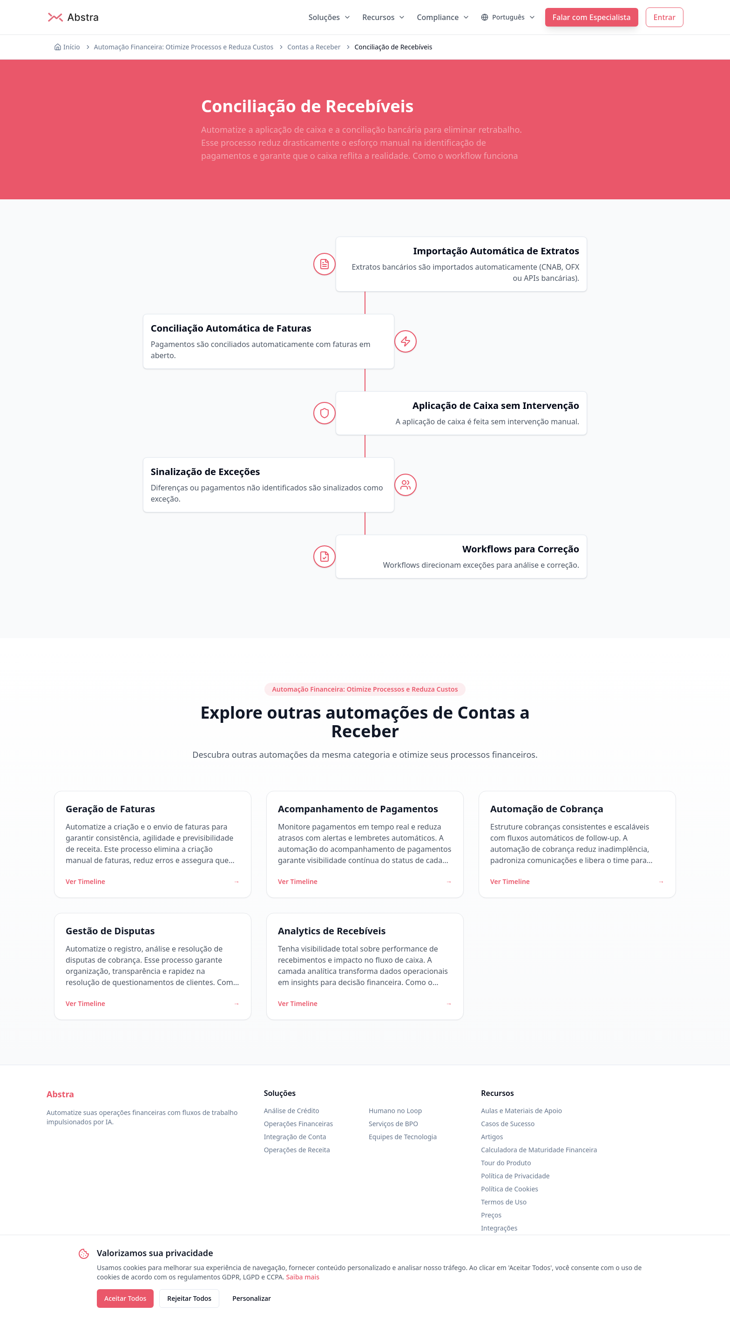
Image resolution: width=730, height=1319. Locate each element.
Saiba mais (302, 1276)
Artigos (492, 1136)
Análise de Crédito (291, 1110)
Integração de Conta (295, 1136)
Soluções (330, 17)
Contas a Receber (313, 46)
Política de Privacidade (515, 1175)
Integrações (499, 1228)
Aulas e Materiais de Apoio (521, 1110)
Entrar (665, 17)
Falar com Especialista (592, 17)
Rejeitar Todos (189, 1298)
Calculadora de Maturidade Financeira (539, 1149)
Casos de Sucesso (507, 1123)
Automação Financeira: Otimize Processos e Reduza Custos (183, 46)
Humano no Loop (395, 1110)
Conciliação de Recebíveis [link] (393, 46)
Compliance (443, 17)
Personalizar (251, 1298)
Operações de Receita (297, 1149)
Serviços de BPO (393, 1123)
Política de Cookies (509, 1188)
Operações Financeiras (298, 1123)
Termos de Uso (504, 1201)
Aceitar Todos (125, 1298)
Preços (491, 1214)
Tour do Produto (506, 1162)
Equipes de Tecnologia (403, 1136)
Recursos (384, 17)
